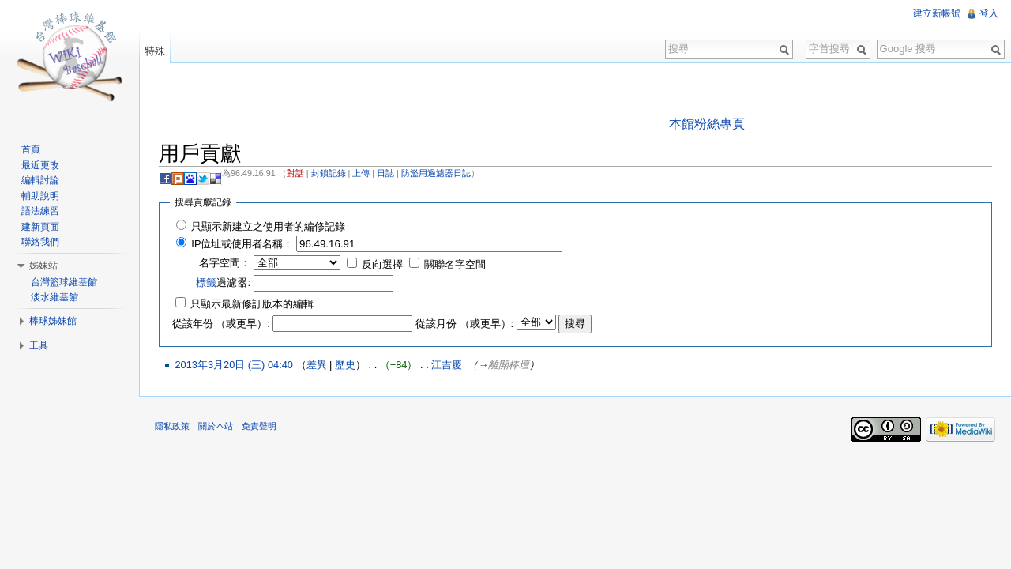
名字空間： (224, 263)
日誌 (385, 173)
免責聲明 (259, 426)
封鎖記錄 (328, 173)
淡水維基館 (54, 297)
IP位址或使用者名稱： (242, 244)
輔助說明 (40, 196)
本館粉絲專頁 (707, 123)
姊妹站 (43, 265)
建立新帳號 (936, 13)
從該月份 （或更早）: (464, 324)
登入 (988, 13)
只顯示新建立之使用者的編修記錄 (268, 226)
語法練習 (40, 211)
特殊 (155, 51)
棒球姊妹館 (53, 320)
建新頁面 (40, 226)
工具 (38, 345)
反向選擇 (382, 264)
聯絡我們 (40, 241)
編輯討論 (40, 180)
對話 (295, 173)
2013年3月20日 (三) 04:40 (233, 365)
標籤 (206, 282)
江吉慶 (446, 365)
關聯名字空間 (455, 264)
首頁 (30, 149)
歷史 (345, 365)
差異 (316, 365)
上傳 (361, 173)
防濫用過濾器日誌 (436, 173)
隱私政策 (172, 426)
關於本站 (215, 426)
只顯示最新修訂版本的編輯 (252, 304)
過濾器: (223, 282)
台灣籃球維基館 (64, 282)
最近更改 (40, 165)
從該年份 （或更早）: (221, 324)
